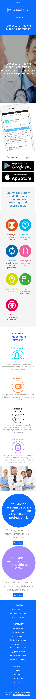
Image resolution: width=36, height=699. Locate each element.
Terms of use (18, 678)
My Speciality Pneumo (18, 648)
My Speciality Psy (18, 644)
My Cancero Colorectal (18, 613)
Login (21, 17)
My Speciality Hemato (18, 640)
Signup (15, 17)
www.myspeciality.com (21, 695)
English (17, 3)
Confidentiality (18, 674)
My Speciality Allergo (18, 636)
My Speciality (18, 628)
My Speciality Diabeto (18, 655)
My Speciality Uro (18, 632)
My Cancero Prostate (18, 617)
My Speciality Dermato (18, 659)
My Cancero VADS (18, 609)
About (18, 671)
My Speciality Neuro (18, 652)
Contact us (18, 543)
